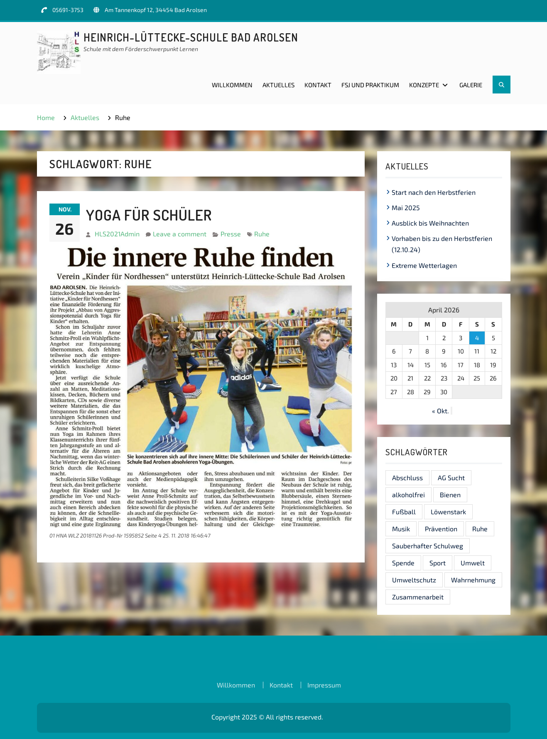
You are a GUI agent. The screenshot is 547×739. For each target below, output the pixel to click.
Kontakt (317, 84)
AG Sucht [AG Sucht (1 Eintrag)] (451, 477)
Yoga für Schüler (149, 214)
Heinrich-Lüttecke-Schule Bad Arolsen (190, 37)
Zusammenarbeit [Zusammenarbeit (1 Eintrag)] (418, 597)
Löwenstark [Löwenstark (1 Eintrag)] (448, 512)
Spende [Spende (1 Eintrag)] (403, 563)
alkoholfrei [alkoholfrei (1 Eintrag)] (408, 494)
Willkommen (232, 84)
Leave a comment (179, 234)
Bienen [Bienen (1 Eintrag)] (450, 494)
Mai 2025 (406, 207)
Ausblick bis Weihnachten (430, 223)
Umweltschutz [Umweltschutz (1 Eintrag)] (414, 580)
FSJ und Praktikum (370, 84)
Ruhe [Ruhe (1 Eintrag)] (480, 529)
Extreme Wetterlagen (424, 265)
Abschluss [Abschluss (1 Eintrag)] (407, 477)
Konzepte (424, 84)
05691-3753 (67, 9)
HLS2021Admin (117, 234)
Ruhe (262, 234)
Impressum (324, 685)
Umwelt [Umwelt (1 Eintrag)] (473, 563)
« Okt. (440, 411)
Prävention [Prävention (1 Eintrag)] (441, 529)
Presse (231, 234)
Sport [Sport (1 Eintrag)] (437, 563)
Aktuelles (278, 84)
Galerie (470, 84)
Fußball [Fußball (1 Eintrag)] (404, 512)
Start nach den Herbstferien (434, 192)
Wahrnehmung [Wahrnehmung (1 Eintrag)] (473, 580)
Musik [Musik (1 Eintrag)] (401, 529)
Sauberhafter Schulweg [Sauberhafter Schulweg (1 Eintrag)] (427, 546)
